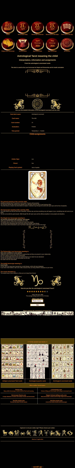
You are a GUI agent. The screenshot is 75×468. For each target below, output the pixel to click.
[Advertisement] (37, 11)
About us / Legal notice (37, 439)
